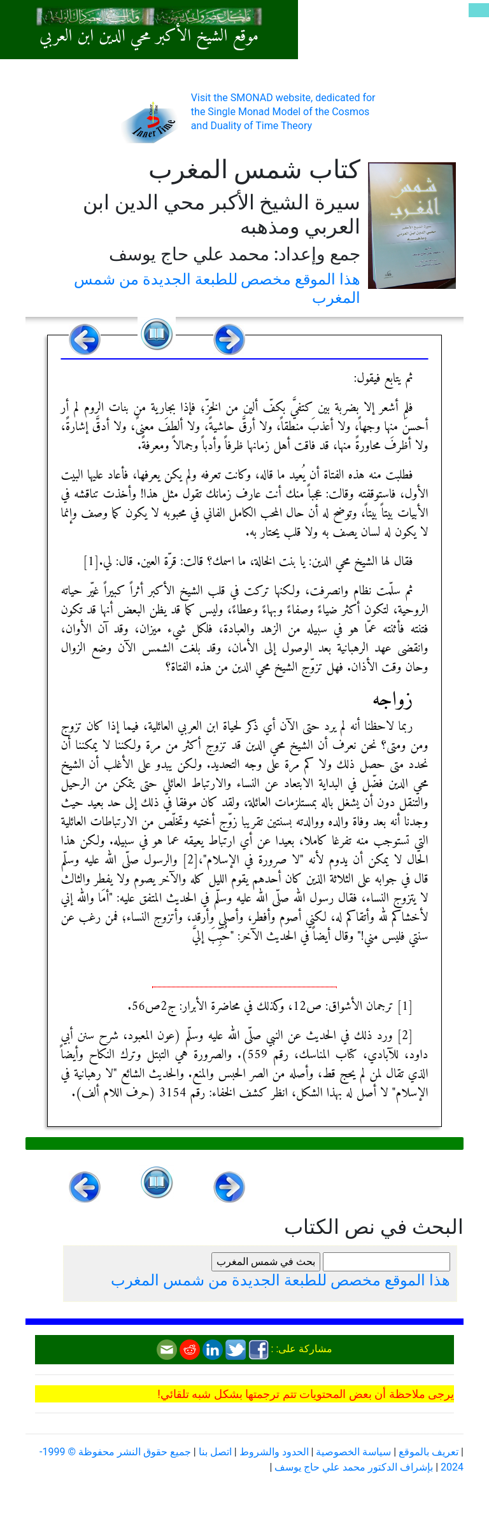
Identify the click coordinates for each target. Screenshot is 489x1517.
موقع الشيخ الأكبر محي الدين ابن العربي (149, 37)
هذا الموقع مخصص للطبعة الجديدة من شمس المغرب (280, 1280)
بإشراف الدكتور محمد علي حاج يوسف (353, 1467)
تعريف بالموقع (428, 1452)
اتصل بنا (215, 1452)
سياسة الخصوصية (353, 1452)
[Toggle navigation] (479, 10)
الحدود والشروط (274, 1452)
